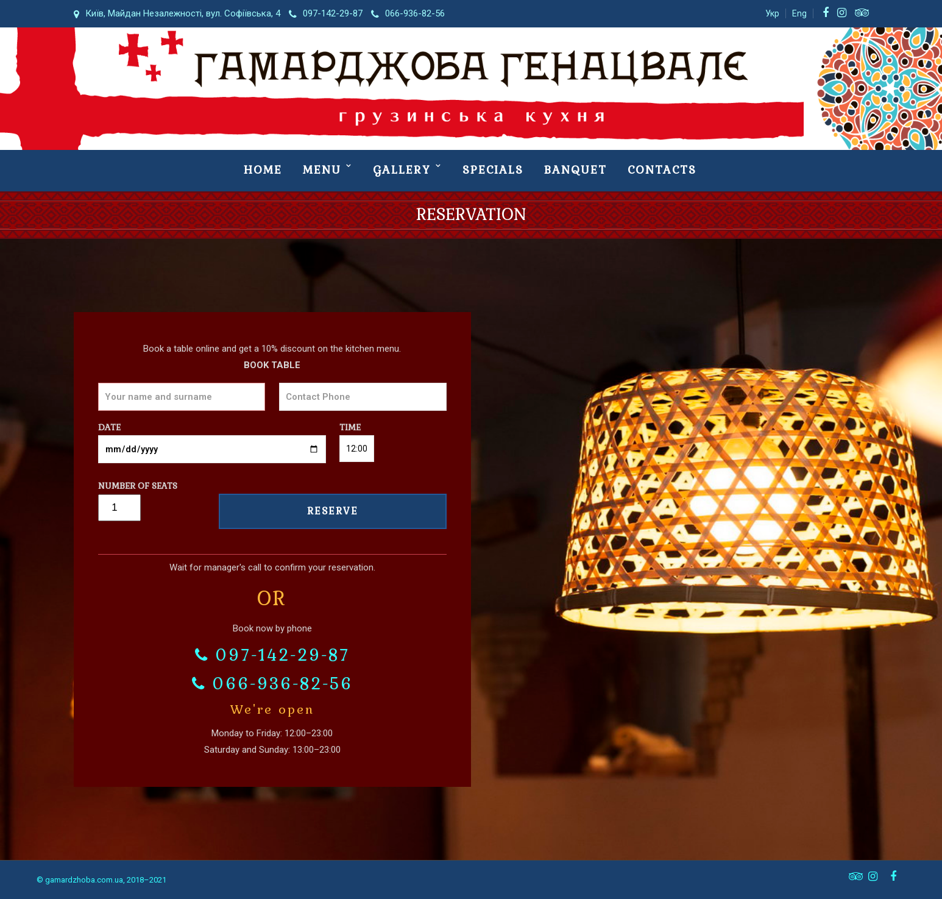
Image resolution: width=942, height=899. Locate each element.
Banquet (575, 170)
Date (212, 438)
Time (356, 438)
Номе (263, 170)
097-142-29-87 (326, 13)
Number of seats (137, 496)
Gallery (402, 170)
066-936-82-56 (408, 13)
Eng (799, 13)
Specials (492, 170)
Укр (772, 13)
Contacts (662, 170)
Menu (322, 170)
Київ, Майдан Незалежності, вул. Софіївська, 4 (177, 13)
